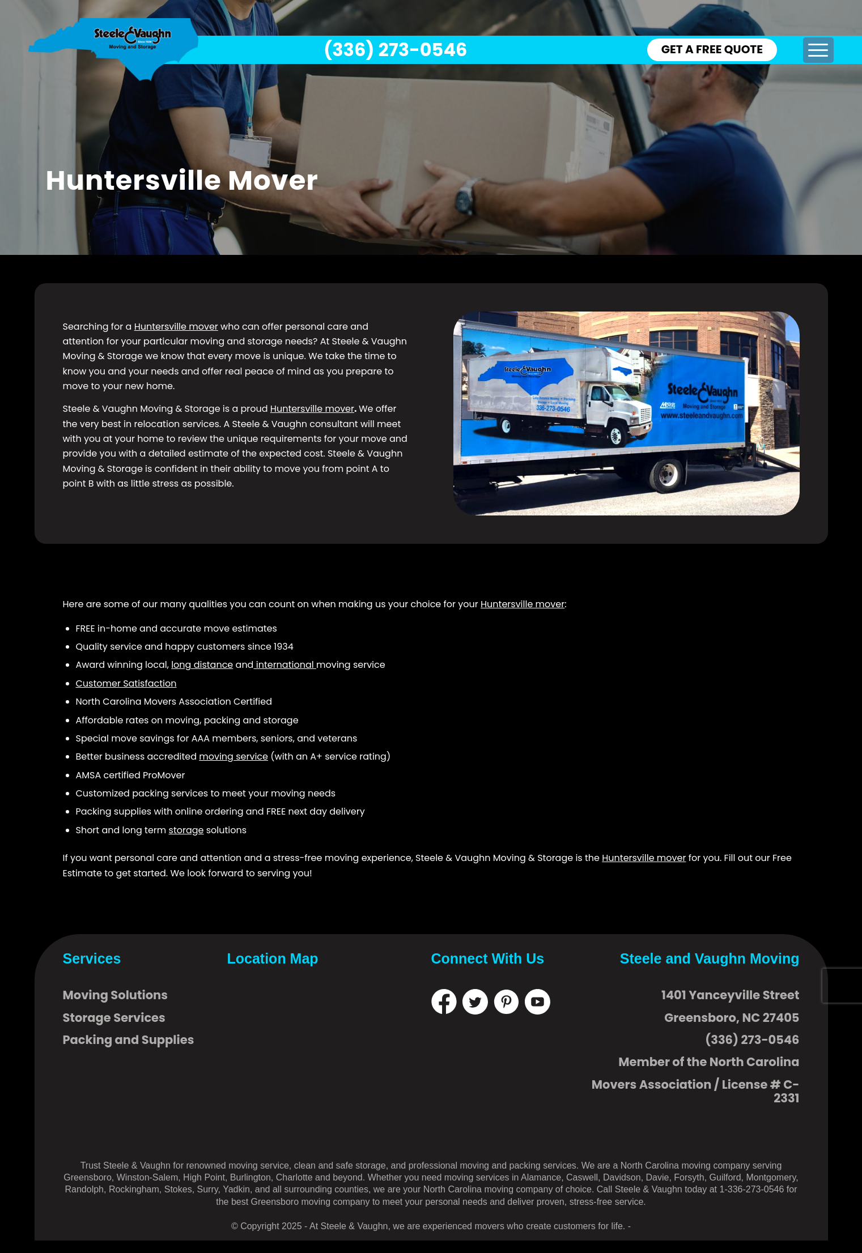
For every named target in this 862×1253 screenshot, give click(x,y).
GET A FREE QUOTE (712, 49)
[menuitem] (818, 50)
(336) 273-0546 (395, 49)
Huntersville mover (176, 326)
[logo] (113, 49)
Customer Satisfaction (126, 683)
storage (186, 830)
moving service (233, 756)
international (284, 664)
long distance (202, 664)
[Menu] (818, 50)
